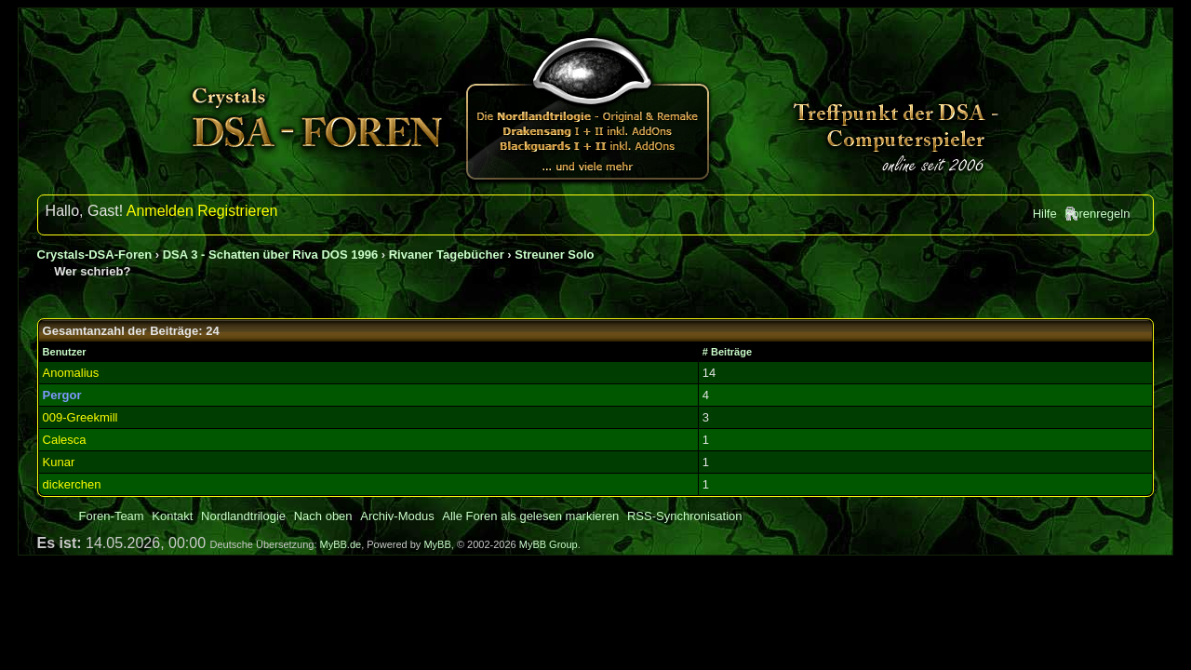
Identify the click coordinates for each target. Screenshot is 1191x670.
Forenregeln (1097, 214)
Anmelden (160, 211)
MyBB (436, 544)
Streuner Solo (554, 254)
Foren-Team (111, 516)
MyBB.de (341, 544)
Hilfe (1045, 214)
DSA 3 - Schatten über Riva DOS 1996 (270, 254)
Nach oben (323, 516)
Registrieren (237, 211)
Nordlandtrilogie (243, 516)
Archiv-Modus (397, 516)
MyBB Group (548, 544)
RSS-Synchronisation (685, 516)
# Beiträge (727, 351)
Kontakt (172, 516)
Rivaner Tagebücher (446, 254)
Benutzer (65, 351)
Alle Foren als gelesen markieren (530, 516)
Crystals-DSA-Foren (95, 254)
